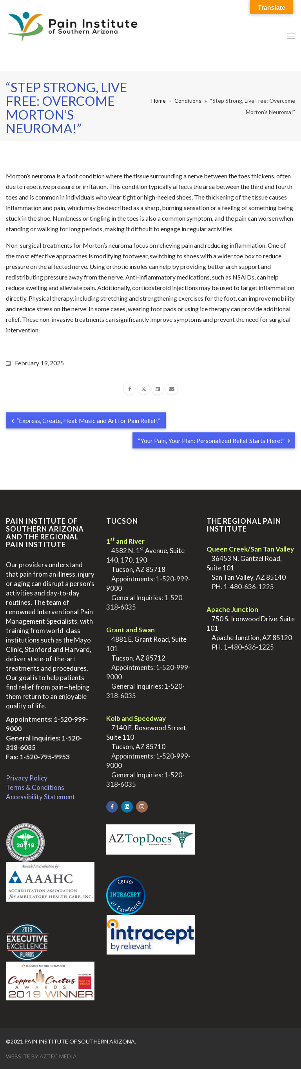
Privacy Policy (26, 778)
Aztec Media (58, 1056)
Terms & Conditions (35, 787)
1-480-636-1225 (249, 587)
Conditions (187, 100)
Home (158, 100)
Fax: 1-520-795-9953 (38, 757)
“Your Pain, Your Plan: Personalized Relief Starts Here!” (214, 440)
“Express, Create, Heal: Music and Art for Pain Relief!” (85, 420)
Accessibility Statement (40, 797)
